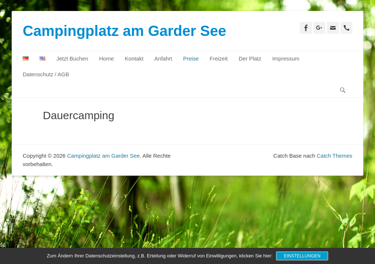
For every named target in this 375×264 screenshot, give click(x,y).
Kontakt (134, 58)
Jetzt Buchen (72, 58)
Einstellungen (302, 255)
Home (106, 58)
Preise (191, 58)
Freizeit (219, 58)
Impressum (285, 58)
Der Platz (250, 58)
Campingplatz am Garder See (124, 31)
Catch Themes (334, 156)
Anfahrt (163, 58)
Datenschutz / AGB (46, 74)
